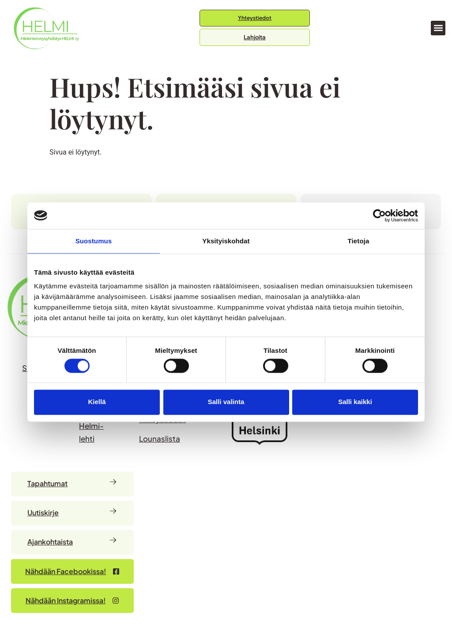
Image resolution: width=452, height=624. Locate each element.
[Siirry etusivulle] (46, 28)
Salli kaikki (355, 402)
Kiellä (96, 402)
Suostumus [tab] (93, 241)
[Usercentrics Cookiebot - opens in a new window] (379, 215)
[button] (438, 28)
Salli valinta (226, 402)
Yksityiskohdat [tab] (225, 241)
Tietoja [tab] (358, 241)
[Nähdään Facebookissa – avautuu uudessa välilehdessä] (72, 571)
